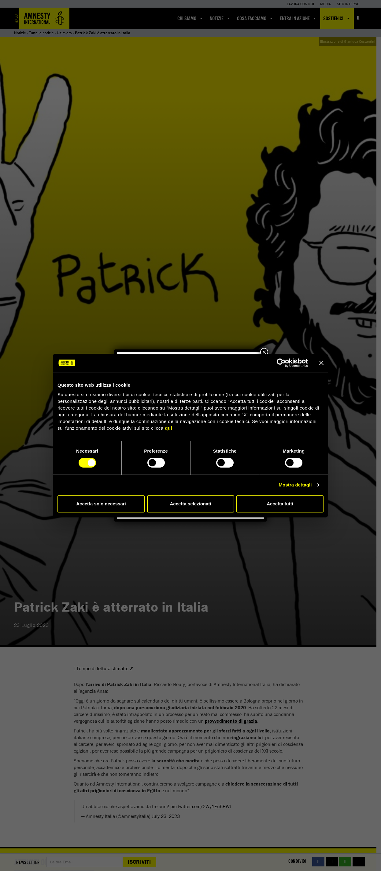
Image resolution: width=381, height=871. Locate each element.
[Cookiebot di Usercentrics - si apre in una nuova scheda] (281, 362)
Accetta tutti (280, 503)
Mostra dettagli (295, 484)
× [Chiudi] (264, 352)
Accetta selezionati (190, 503)
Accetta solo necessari (101, 503)
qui (168, 428)
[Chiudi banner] (321, 363)
